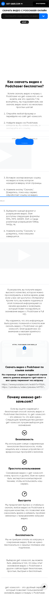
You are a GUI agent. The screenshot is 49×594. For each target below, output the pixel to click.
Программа (40, 3)
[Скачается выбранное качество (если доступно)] (24, 22)
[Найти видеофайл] (43, 16)
